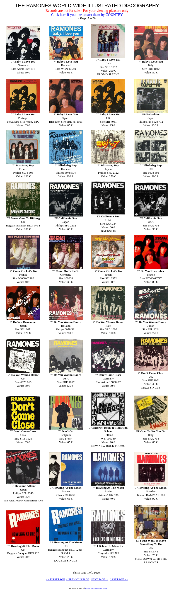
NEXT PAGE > (99, 579)
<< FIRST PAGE (55, 579)
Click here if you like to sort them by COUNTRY (87, 15)
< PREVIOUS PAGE (77, 579)
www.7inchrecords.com (96, 588)
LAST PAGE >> (119, 579)
